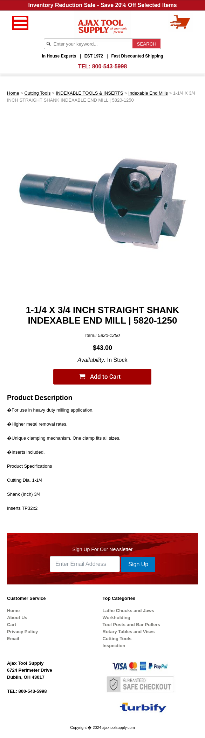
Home (13, 93)
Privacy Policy (22, 631)
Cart (11, 624)
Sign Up (138, 564)
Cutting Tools (38, 93)
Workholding (116, 617)
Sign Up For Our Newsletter (103, 549)
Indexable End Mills (148, 93)
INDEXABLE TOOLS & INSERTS (89, 93)
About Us (17, 617)
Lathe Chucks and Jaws (128, 610)
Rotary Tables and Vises (129, 631)
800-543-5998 (109, 66)
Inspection (114, 645)
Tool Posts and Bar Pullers (131, 624)
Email (13, 638)
